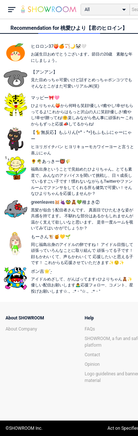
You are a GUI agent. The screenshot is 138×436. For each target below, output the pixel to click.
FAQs (90, 329)
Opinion (92, 364)
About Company (21, 329)
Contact (92, 354)
